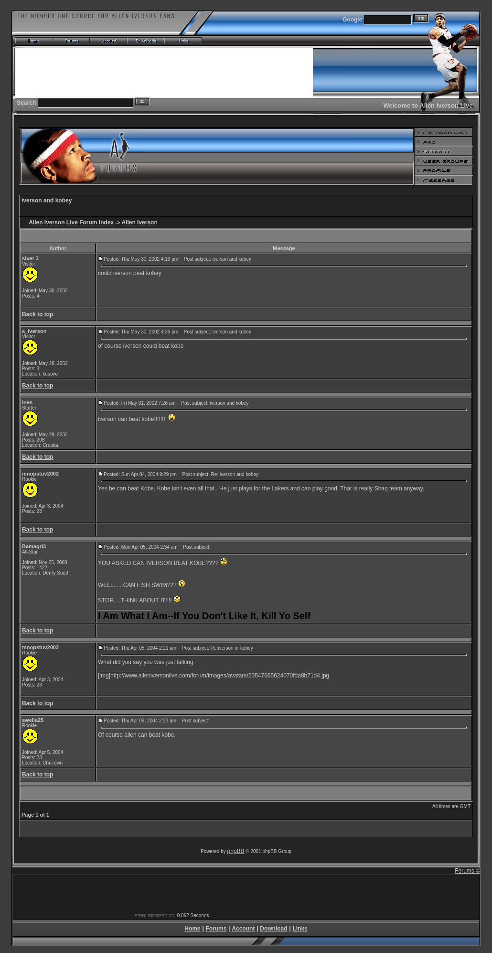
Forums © (467, 870)
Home (192, 928)
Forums (215, 928)
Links (299, 928)
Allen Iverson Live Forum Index (71, 222)
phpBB (236, 851)
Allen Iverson (139, 222)
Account (243, 928)
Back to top (37, 314)
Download (273, 928)
